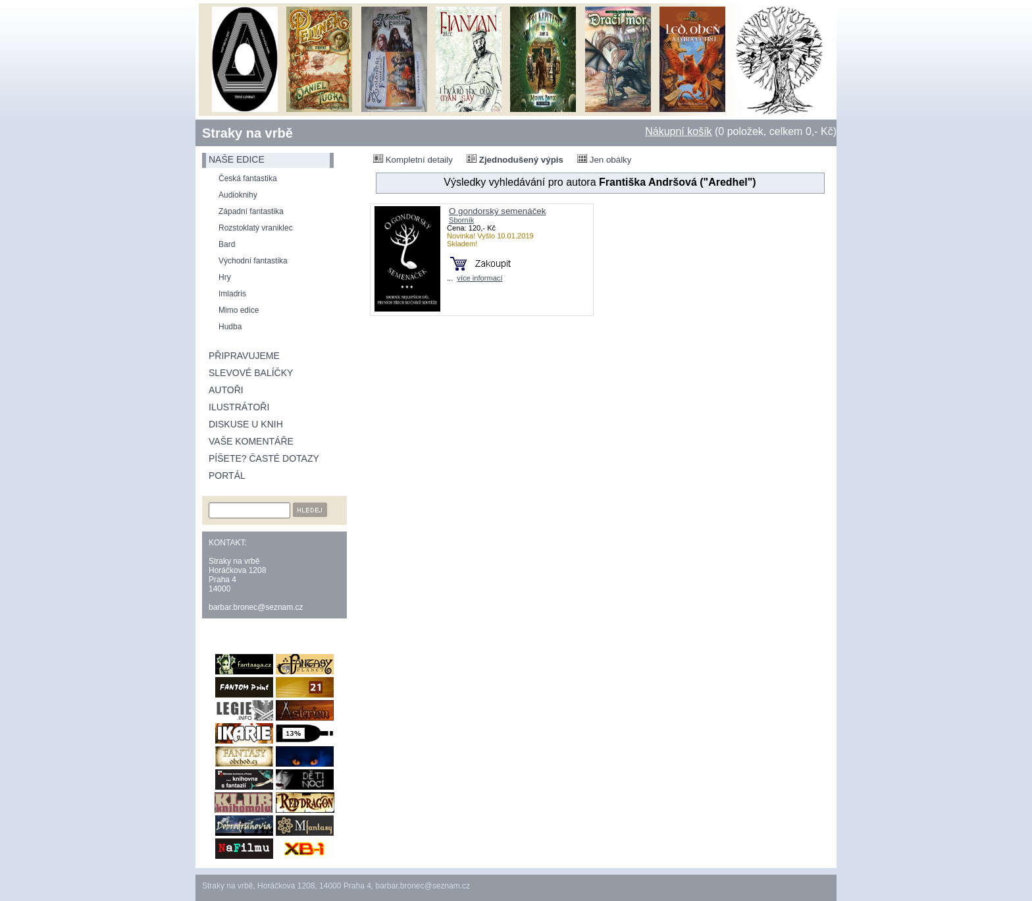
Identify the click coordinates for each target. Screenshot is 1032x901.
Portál (227, 475)
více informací (479, 278)
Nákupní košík (678, 131)
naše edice (237, 159)
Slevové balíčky (251, 373)
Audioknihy (238, 195)
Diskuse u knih (246, 424)
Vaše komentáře (251, 441)
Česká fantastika (248, 178)
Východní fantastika (253, 260)
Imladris (232, 293)
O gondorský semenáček (497, 211)
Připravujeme (244, 355)
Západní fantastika (251, 211)
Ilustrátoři (239, 407)
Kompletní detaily (413, 159)
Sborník (461, 220)
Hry (225, 277)
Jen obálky (604, 159)
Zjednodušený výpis (515, 159)
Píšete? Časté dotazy (264, 458)
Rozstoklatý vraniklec (256, 227)
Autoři (226, 390)
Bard (227, 244)
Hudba (230, 326)
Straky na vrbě (247, 133)
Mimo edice (239, 310)
